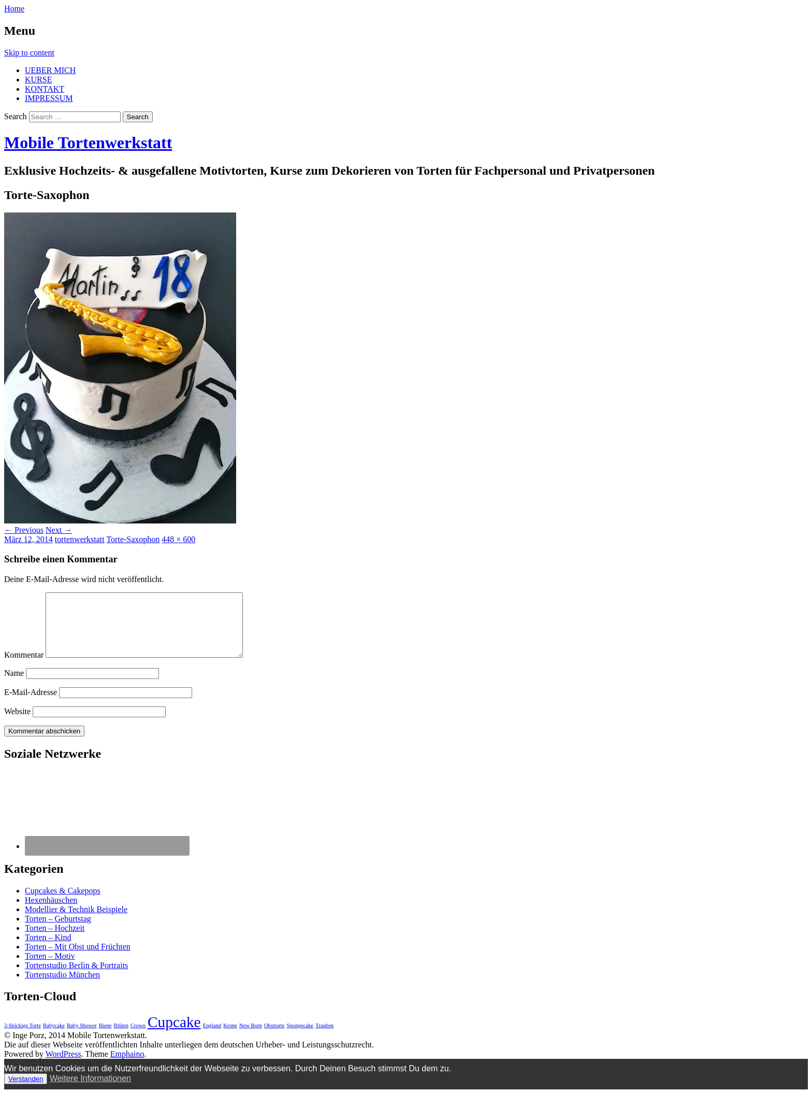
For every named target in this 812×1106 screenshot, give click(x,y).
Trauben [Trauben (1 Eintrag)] (324, 1038)
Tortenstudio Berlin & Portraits (76, 977)
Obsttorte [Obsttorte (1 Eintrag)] (274, 1038)
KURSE (38, 79)
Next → (59, 530)
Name (14, 685)
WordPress (63, 1066)
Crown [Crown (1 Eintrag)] (138, 1038)
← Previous (24, 530)
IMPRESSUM (48, 98)
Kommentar (24, 667)
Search (15, 116)
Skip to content (29, 52)
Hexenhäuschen (51, 912)
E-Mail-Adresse (30, 704)
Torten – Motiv (50, 968)
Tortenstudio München (62, 987)
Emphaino (127, 1066)
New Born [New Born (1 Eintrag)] (250, 1038)
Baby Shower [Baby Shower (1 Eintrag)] (82, 1038)
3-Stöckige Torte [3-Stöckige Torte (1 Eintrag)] (22, 1038)
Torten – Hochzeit (54, 940)
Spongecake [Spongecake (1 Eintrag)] (300, 1038)
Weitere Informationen (90, 1090)
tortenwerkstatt (80, 539)
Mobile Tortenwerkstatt (88, 142)
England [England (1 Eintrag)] (212, 1038)
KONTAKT (44, 88)
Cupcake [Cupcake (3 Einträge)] (174, 1034)
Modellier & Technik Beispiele (76, 921)
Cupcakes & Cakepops (62, 903)
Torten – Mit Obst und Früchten (77, 959)
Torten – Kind (48, 949)
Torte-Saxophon (133, 539)
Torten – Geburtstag (58, 931)
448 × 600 (178, 539)
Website (17, 723)
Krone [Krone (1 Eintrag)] (230, 1038)
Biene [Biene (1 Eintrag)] (105, 1038)
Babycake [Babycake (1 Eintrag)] (54, 1038)
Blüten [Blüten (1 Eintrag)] (121, 1038)
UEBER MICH (50, 70)
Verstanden (25, 1091)
